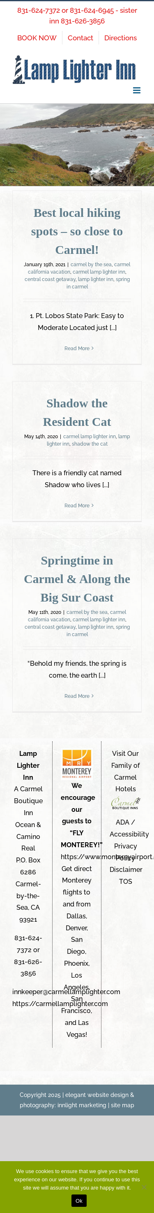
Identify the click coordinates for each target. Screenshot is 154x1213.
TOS (125, 881)
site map (122, 1105)
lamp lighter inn (95, 279)
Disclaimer (126, 870)
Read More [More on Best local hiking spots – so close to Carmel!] (77, 348)
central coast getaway (50, 279)
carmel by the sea (91, 264)
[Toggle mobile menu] (137, 90)
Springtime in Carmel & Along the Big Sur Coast (77, 578)
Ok (79, 1201)
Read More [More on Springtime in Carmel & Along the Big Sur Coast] (77, 696)
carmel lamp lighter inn (99, 272)
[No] (144, 1187)
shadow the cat (90, 444)
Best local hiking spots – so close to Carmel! (77, 231)
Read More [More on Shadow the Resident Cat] (77, 506)
